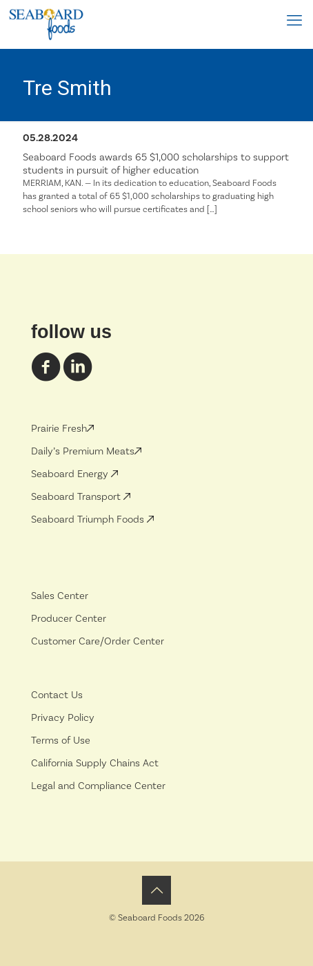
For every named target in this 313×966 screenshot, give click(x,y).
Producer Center (68, 618)
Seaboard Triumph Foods (89, 519)
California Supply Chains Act (95, 763)
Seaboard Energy (71, 474)
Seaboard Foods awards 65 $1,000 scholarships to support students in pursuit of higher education (156, 164)
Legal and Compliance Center (98, 785)
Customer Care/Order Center (97, 641)
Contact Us (57, 695)
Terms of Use (60, 740)
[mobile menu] (294, 20)
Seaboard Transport (77, 496)
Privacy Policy (62, 717)
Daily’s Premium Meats (86, 451)
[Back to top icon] (156, 890)
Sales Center (59, 595)
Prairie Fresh (62, 428)
